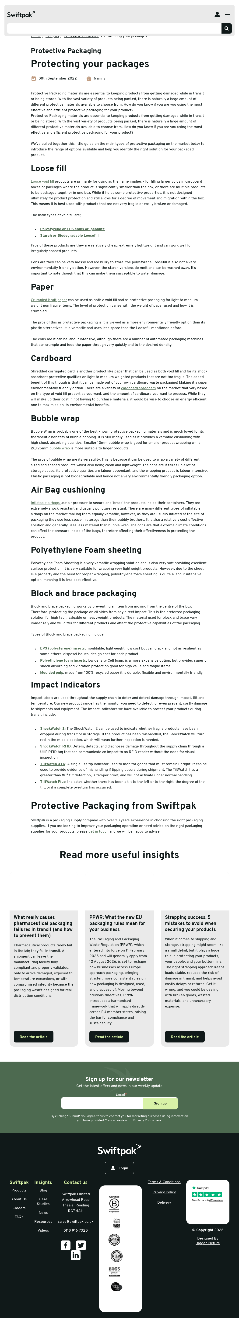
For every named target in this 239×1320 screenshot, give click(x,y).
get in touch (98, 832)
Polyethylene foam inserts (63, 661)
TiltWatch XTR (52, 764)
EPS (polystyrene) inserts (62, 648)
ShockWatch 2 (52, 729)
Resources (43, 1222)
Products (19, 1190)
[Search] (226, 28)
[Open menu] (227, 14)
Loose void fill (42, 182)
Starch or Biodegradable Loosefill (69, 236)
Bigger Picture (208, 1243)
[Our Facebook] (65, 1245)
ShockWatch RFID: (56, 746)
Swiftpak (19, 1183)
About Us (19, 1199)
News (43, 1213)
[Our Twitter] (81, 1245)
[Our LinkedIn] (76, 1255)
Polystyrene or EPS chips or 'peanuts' (72, 229)
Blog (43, 1190)
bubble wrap (59, 448)
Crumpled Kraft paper (49, 300)
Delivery (164, 1203)
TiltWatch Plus (52, 782)
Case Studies (43, 1202)
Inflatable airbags (46, 503)
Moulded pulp (51, 673)
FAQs (19, 1217)
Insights (43, 1183)
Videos (43, 1231)
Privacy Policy (164, 1192)
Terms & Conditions (164, 1182)
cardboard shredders (138, 388)
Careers (19, 1208)
